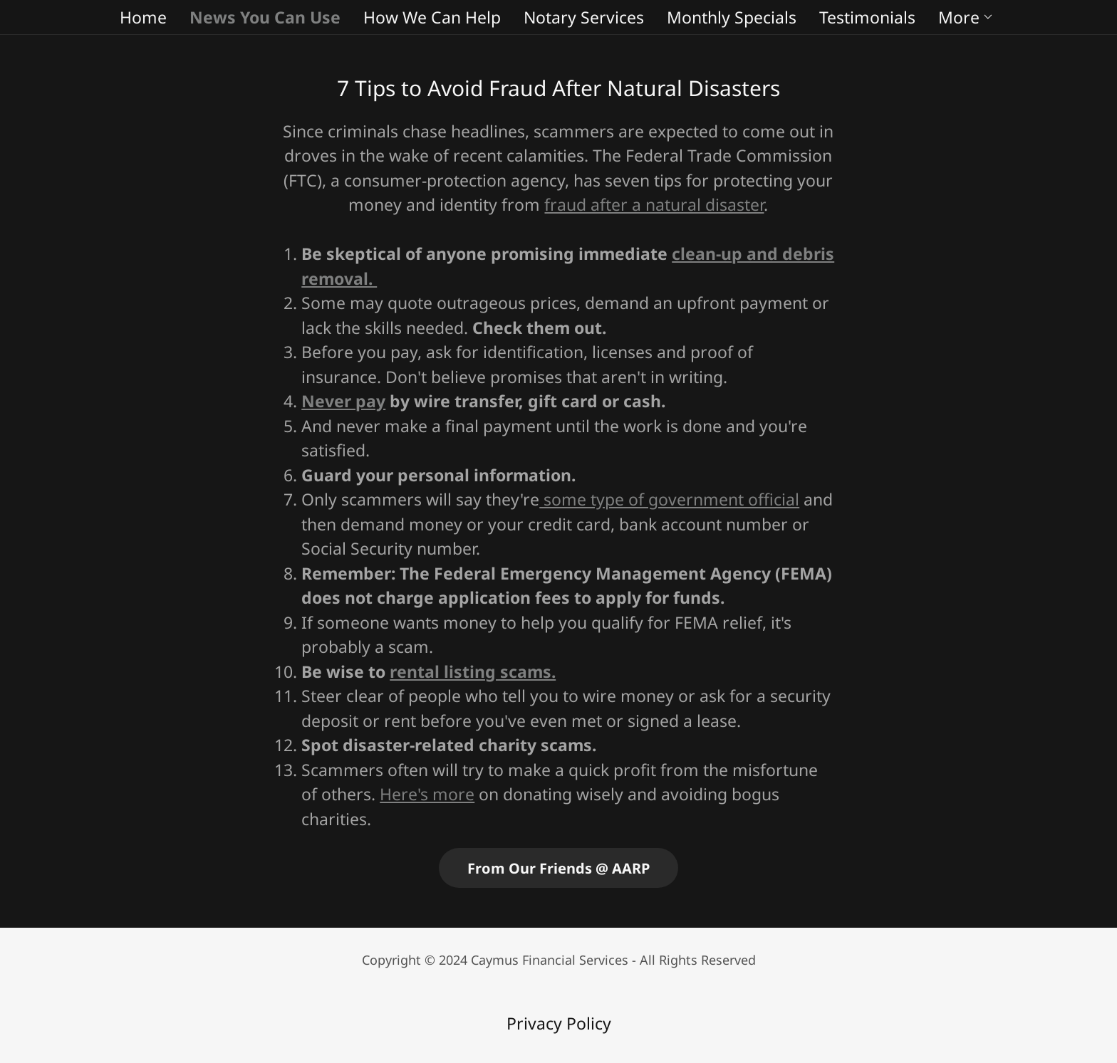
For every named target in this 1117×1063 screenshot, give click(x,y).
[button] (966, 17)
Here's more (427, 793)
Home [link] (143, 17)
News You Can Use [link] (265, 17)
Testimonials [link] (867, 17)
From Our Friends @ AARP (558, 868)
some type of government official (669, 499)
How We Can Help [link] (432, 17)
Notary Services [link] (584, 17)
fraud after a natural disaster (654, 204)
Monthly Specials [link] (731, 17)
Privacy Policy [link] (558, 1023)
